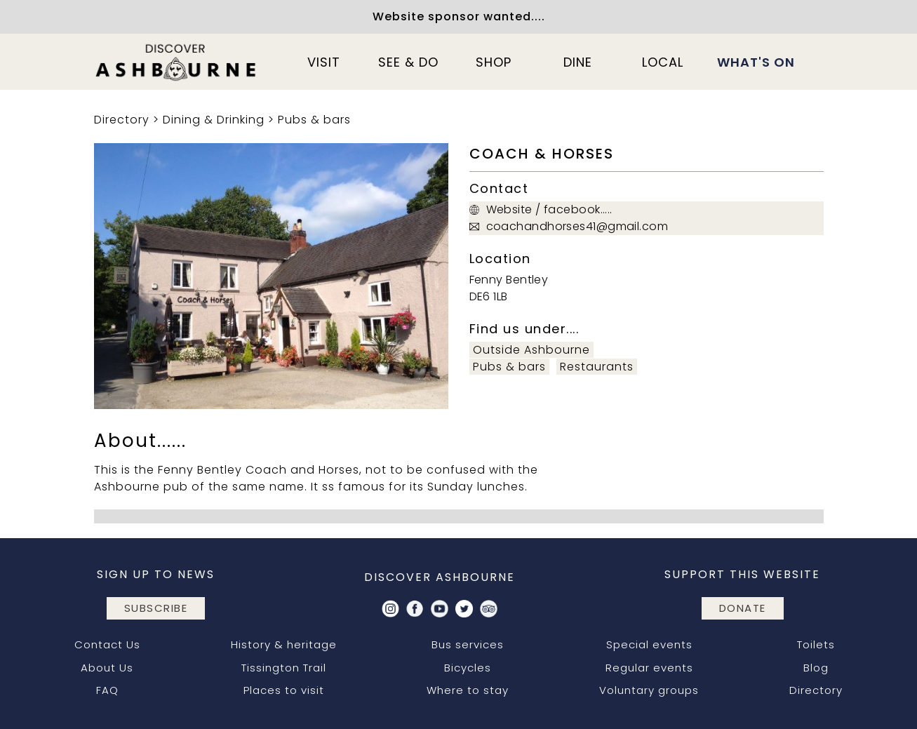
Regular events (649, 667)
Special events (649, 644)
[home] (177, 62)
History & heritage (284, 644)
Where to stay (468, 690)
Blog (816, 667)
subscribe (156, 608)
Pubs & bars (314, 120)
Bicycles (467, 667)
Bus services (467, 644)
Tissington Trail (283, 667)
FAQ (107, 690)
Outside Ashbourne (531, 350)
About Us (107, 667)
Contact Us (107, 644)
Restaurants (597, 367)
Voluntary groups (649, 690)
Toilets (816, 644)
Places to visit (283, 690)
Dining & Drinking (214, 120)
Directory (121, 120)
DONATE (742, 608)
